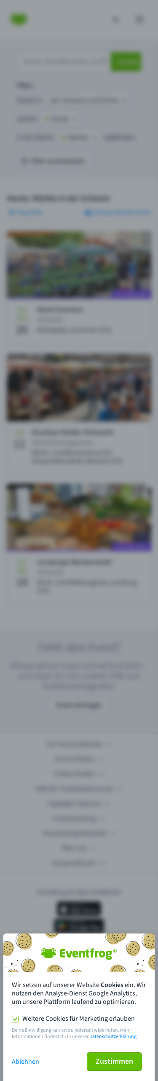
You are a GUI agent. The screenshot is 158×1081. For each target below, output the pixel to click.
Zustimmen (114, 1061)
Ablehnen (25, 1061)
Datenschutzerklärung (113, 1036)
